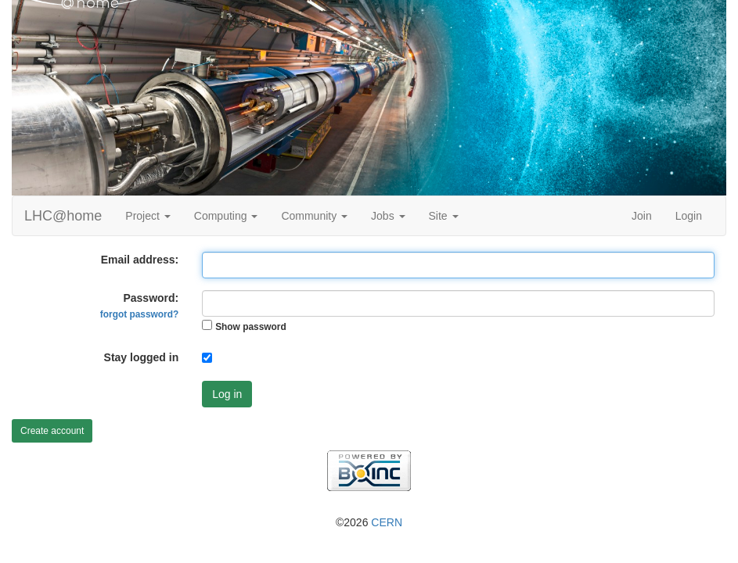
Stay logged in (141, 357)
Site (444, 216)
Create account (52, 430)
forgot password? (139, 314)
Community (314, 216)
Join (642, 216)
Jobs (388, 216)
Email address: (140, 259)
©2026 (369, 522)
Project (147, 216)
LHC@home (63, 216)
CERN (386, 522)
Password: (139, 306)
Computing (226, 216)
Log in (227, 394)
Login (688, 216)
